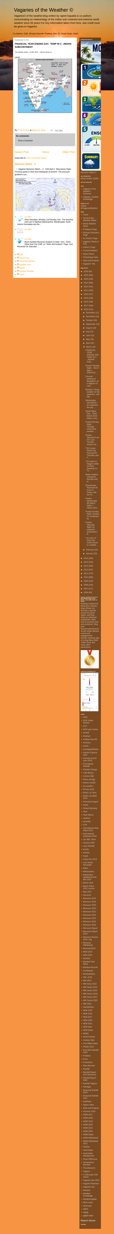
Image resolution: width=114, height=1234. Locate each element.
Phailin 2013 (88, 1047)
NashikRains (88, 1007)
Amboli (86, 733)
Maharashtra (88, 871)
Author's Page (89, 247)
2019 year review (90, 729)
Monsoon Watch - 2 (25, 164)
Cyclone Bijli (88, 776)
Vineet (21, 274)
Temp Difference (90, 1159)
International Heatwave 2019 (90, 835)
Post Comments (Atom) (37, 158)
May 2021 (87, 892)
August (89, 328)
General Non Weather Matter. (90, 219)
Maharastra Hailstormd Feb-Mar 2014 (90, 877)
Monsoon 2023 (89, 918)
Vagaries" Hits (89, 264)
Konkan (86, 853)
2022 (86, 286)
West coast (88, 1202)
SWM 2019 (88, 1121)
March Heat (88, 883)
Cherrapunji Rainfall (88, 765)
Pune (85, 1059)
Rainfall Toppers (90, 1083)
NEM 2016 (87, 1014)
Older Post (68, 151)
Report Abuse (88, 1220)
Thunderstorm (89, 1168)
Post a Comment (25, 141)
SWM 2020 (88, 1125)
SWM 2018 (88, 1118)
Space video (88, 1105)
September (91, 324)
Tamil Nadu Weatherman (88, 1154)
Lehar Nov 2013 (90, 859)
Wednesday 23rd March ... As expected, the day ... (92, 403)
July (88, 332)
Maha (85, 868)
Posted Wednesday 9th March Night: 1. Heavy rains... (92, 503)
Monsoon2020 (89, 948)
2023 (86, 283)
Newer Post (22, 151)
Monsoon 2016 (89, 902)
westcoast (87, 1206)
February (90, 550)
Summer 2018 (89, 1111)
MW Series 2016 (90, 994)
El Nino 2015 (88, 789)
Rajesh (22, 268)
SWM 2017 (88, 1115)
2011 (86, 573)
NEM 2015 (87, 1010)
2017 (86, 305)
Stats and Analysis (91, 260)
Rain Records (89, 1066)
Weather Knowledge (88, 1194)
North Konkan (89, 1037)
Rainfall (86, 1069)
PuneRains (88, 1062)
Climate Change (90, 769)
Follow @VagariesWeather (89, 207)
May (88, 339)
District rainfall (89, 783)
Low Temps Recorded (88, 863)
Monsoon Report (90, 928)
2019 (86, 298)
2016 (86, 309)
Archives (87, 743)
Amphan (86, 736)
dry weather (88, 786)
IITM (85, 825)
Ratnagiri (87, 1087)
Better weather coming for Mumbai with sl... (91, 478)
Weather (86, 1190)
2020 (86, 294)
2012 (86, 570)
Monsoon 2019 (89, 905)
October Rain (89, 1040)
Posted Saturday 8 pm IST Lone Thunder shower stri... (92, 440)
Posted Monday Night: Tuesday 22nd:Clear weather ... (92, 426)
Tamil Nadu (88, 1150)
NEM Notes (88, 1030)
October (89, 320)
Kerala (86, 849)
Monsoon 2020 (89, 908)
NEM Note (87, 1027)
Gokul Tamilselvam (27, 261)
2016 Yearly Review (88, 721)
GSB (21, 254)
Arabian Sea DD (90, 739)
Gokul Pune (24, 258)
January (89, 553)
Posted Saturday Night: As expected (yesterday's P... (91, 528)
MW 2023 (87, 980)
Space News (88, 254)
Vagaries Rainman (91, 1183)
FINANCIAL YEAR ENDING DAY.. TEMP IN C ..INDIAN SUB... (92, 356)
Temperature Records (88, 1163)
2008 (86, 585)
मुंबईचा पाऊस (88, 1216)
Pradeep (86, 1056)
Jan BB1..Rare (89, 839)
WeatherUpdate (90, 1199)
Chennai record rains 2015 (89, 759)
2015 (86, 558)
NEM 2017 (87, 1017)
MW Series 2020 (90, 1000)
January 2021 (89, 843)
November (90, 316)
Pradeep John (25, 264)
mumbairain (88, 971)
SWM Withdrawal (90, 1138)
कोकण (85, 1209)
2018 (86, 302)
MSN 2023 (87, 952)
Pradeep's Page (90, 229)
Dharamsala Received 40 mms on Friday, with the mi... (91, 490)
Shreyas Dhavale (26, 271)
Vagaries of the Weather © (43, 10)
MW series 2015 (90, 990)
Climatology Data (90, 257)
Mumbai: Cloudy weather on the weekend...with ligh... (92, 393)
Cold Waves (88, 773)
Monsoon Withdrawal (88, 944)
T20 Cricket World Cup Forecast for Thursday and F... (92, 453)
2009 (86, 581)
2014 (86, 562)
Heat (85, 811)
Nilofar (86, 1033)
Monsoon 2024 (89, 921)
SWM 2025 (88, 1131)
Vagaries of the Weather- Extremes (89, 191)
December (90, 313)
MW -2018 (87, 977)
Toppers (86, 1171)
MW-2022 (87, 1004)
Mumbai (86, 958)
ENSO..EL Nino (90, 793)
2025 (86, 275)
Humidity (87, 821)
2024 (86, 279)
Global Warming (90, 808)
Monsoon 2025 (89, 925)
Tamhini (86, 1147)
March (89, 347)
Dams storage (89, 779)
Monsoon (87, 895)
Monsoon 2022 (89, 915)
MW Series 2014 (90, 987)
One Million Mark (90, 1043)
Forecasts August (90, 802)
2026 (86, 271)
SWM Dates (88, 1134)
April (88, 343)
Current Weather (90, 250)
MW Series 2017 (90, 997)
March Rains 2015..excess (89, 887)
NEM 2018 (87, 1020)
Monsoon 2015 (89, 898)
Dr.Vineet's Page (90, 238)
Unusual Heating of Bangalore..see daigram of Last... (92, 381)
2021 (86, 290)
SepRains (87, 1101)
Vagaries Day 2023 (91, 1180)
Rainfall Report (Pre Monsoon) (89, 1073)
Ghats (85, 805)
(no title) (27, 217)
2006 (86, 592)
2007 (86, 589)
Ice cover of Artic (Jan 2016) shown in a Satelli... (91, 541)
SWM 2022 (88, 1128)
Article (86, 746)
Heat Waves (88, 815)
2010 (86, 577)
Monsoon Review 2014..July (90, 938)
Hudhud (86, 818)
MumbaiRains (89, 974)
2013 (86, 566)
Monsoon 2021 (89, 912)
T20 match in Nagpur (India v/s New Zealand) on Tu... (91, 466)
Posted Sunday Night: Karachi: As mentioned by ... (92, 515)
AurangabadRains (91, 749)
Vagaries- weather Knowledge (91, 198)
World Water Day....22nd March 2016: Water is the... (92, 414)
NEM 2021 (87, 1023)
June (88, 335)
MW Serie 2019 (90, 984)
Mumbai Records (90, 967)
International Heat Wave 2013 (90, 829)
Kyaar (85, 856)
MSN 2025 (87, 955)
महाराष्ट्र (85, 1212)
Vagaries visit (89, 1187)
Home (45, 151)
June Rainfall (88, 846)
